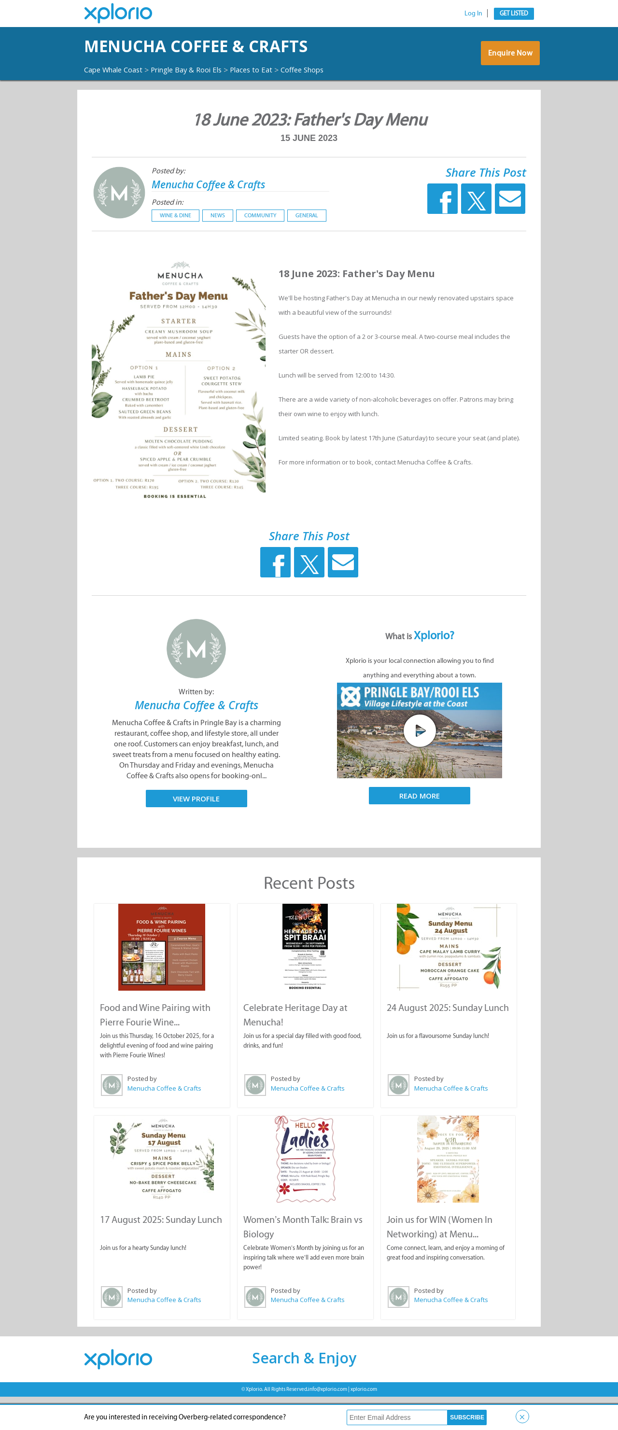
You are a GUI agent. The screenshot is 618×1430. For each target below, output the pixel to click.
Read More (419, 831)
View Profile (196, 833)
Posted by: (168, 205)
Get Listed (514, 13)
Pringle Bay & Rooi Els (197, 96)
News (218, 250)
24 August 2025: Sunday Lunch (448, 1042)
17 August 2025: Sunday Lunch (160, 1253)
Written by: (196, 726)
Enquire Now (509, 73)
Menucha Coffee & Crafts (217, 219)
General (306, 250)
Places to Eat (268, 96)
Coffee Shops (108, 105)
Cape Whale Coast (117, 96)
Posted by (141, 1112)
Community (260, 250)
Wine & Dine (175, 250)
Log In (473, 13)
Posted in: (167, 237)
